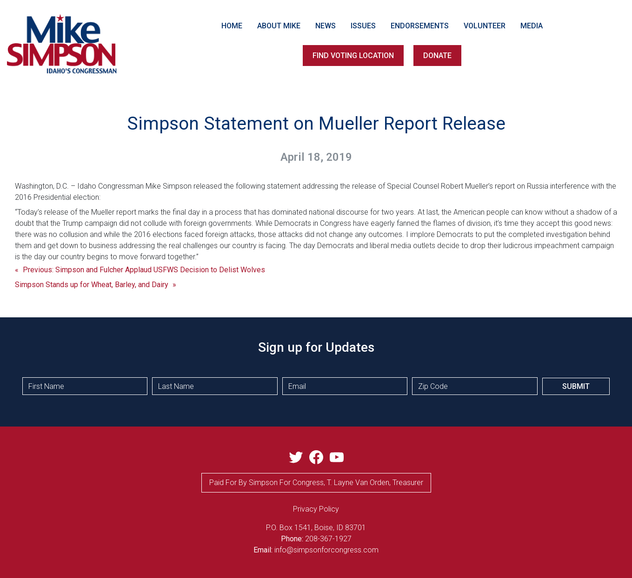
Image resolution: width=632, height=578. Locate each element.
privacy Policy (316, 509)
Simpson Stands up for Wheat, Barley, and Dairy (91, 284)
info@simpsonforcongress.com (326, 549)
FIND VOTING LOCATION (353, 55)
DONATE (437, 55)
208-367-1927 (328, 538)
